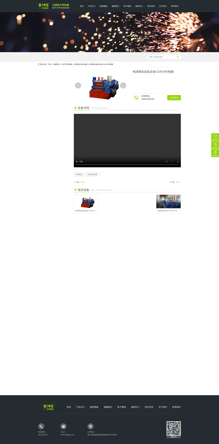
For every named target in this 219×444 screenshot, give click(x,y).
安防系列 (44, 131)
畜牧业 (43, 144)
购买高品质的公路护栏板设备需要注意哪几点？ (52, 158)
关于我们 (163, 6)
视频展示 (115, 6)
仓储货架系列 (45, 106)
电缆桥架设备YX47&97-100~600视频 (171, 211)
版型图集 (103, 6)
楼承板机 (65, 57)
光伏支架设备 (87, 57)
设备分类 (52, 73)
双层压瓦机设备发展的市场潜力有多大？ (52, 167)
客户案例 (127, 6)
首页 (82, 6)
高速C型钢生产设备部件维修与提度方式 (52, 162)
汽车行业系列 (45, 125)
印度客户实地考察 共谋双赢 (50, 172)
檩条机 (57, 57)
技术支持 (151, 6)
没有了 (82, 182)
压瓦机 (51, 57)
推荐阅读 (52, 151)
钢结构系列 (44, 81)
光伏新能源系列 (46, 87)
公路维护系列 (45, 112)
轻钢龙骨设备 (76, 57)
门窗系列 (44, 119)
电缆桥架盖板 (92, 174)
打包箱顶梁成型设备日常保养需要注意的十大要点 (52, 187)
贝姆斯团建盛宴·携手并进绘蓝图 (52, 177)
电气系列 (44, 93)
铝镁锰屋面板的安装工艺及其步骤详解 (52, 192)
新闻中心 (139, 6)
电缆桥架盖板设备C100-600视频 (87, 211)
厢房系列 (44, 137)
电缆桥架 (79, 174)
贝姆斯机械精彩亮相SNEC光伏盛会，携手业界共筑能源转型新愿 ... (52, 182)
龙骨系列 (44, 100)
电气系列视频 (67, 64)
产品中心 (91, 6)
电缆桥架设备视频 (80, 64)
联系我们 (175, 6)
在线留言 (174, 97)
